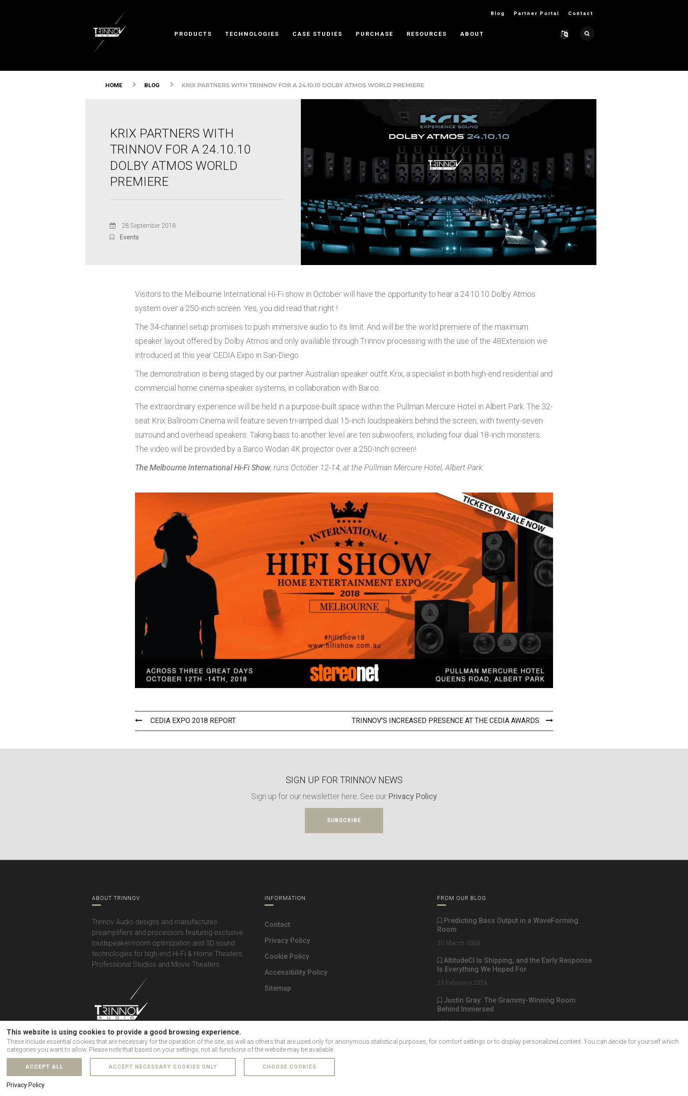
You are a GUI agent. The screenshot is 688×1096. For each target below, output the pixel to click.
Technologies (252, 34)
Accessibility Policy (296, 971)
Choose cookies (289, 1067)
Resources (427, 34)
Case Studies (317, 34)
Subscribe (344, 819)
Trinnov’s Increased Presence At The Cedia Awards (452, 719)
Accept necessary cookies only (162, 1067)
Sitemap (278, 987)
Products (193, 34)
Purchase (374, 34)
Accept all (44, 1067)
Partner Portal (536, 13)
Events (129, 237)
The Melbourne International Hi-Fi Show (202, 467)
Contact (580, 13)
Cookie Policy (287, 955)
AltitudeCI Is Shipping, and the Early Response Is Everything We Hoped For (514, 964)
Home (113, 85)
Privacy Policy (412, 795)
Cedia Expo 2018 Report (185, 719)
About (472, 34)
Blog (498, 13)
